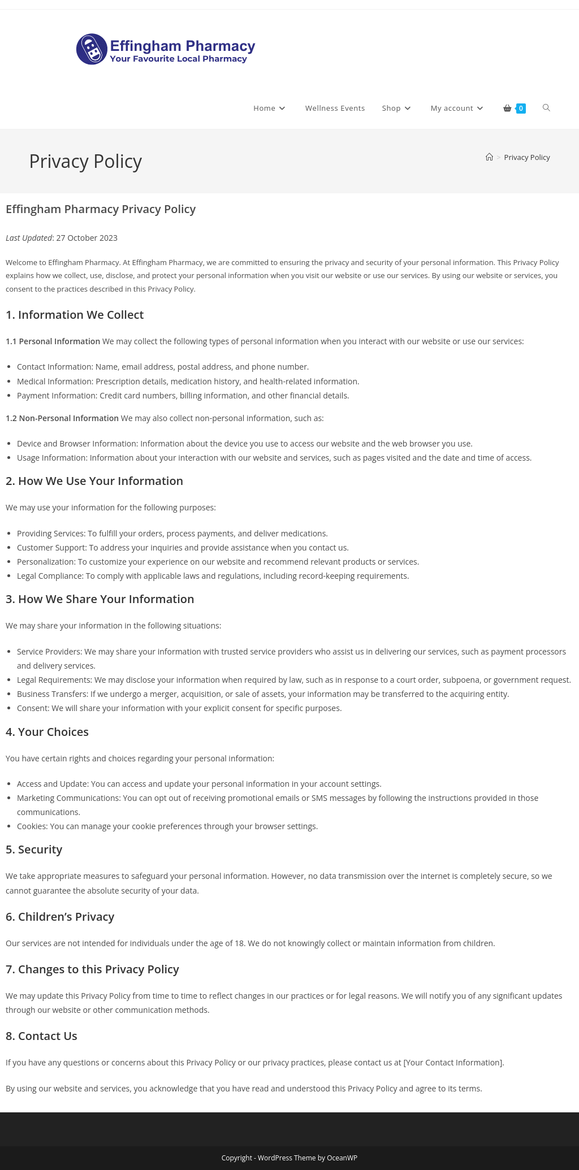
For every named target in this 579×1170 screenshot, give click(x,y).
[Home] (489, 157)
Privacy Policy (527, 157)
